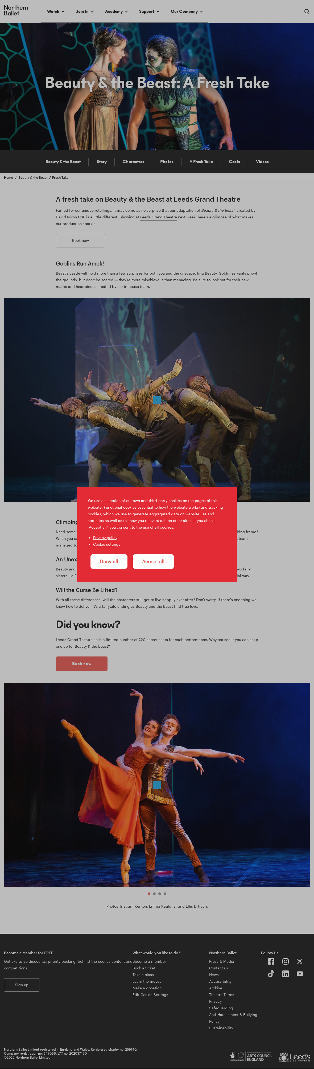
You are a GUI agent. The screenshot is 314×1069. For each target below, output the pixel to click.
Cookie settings (106, 544)
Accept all (153, 561)
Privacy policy (105, 537)
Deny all (109, 561)
